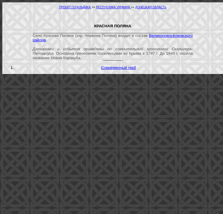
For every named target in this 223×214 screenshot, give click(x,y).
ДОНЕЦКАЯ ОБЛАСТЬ (150, 7)
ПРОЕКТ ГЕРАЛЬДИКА (75, 7)
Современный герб (118, 67)
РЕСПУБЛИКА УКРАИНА (113, 7)
